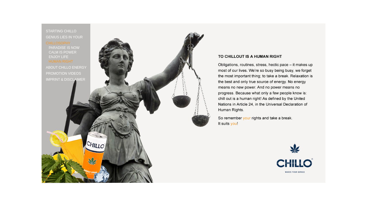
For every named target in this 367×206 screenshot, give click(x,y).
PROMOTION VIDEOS (63, 74)
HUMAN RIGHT (61, 62)
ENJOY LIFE (58, 57)
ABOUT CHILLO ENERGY (66, 68)
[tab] (68, 36)
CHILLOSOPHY (58, 43)
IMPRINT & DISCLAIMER (65, 80)
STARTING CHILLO (61, 31)
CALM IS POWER (63, 52)
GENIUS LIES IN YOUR (64, 37)
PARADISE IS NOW (64, 48)
